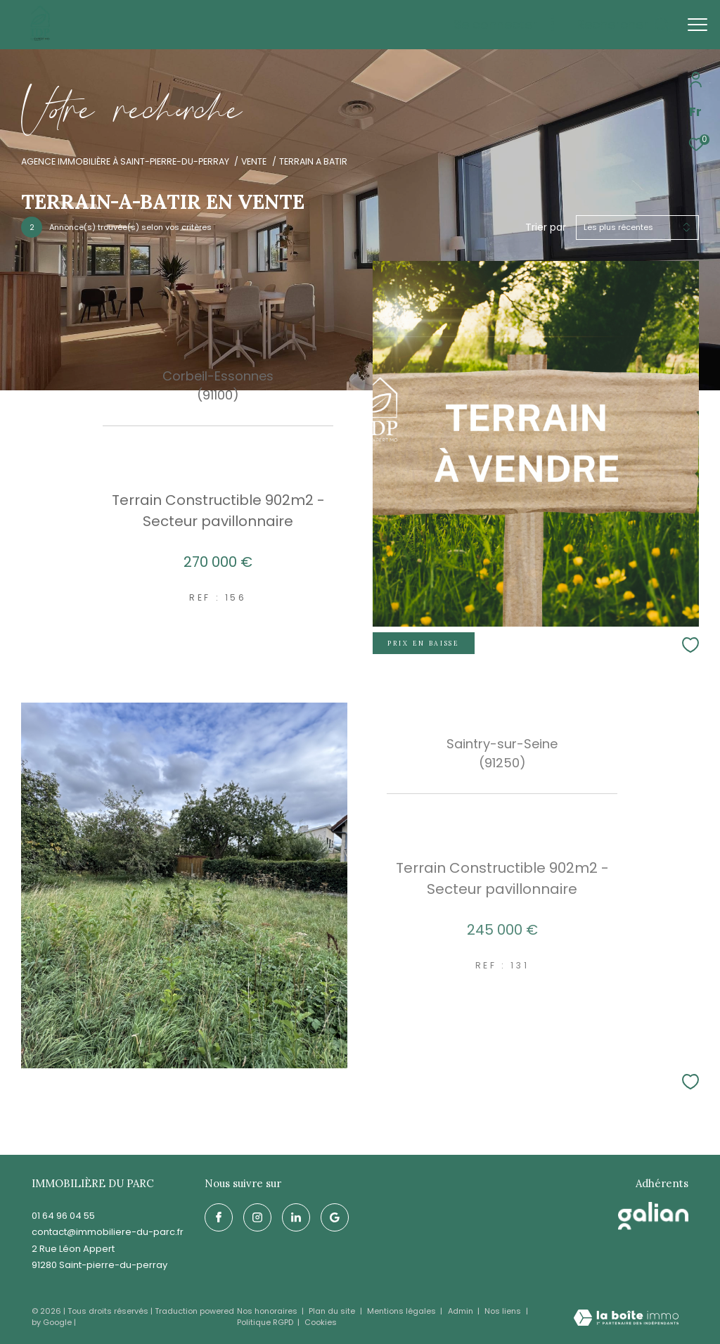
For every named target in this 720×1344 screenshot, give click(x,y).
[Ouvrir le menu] (697, 24)
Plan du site (333, 1311)
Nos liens (503, 1311)
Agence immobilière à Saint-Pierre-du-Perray (125, 161)
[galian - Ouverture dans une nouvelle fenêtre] (653, 1216)
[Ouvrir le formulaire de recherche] (623, 24)
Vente (253, 161)
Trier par (545, 227)
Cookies (320, 1322)
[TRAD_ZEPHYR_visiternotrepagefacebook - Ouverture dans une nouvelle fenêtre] (219, 1217)
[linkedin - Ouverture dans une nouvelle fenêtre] (296, 1217)
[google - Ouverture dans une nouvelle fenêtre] (335, 1217)
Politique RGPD (265, 1322)
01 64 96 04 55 (63, 1215)
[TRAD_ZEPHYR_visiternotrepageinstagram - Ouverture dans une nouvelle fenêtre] (257, 1217)
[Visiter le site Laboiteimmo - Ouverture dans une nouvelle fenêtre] (626, 1319)
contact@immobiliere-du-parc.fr (108, 1232)
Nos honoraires (268, 1311)
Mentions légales (402, 1311)
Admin (461, 1311)
